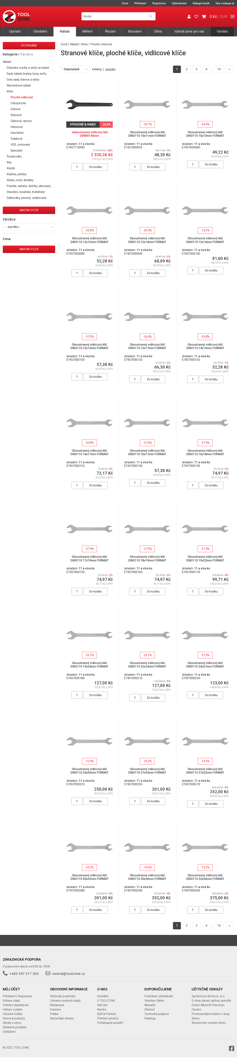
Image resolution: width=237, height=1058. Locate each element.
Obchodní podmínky (63, 996)
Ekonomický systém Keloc (209, 1023)
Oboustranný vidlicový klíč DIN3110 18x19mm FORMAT (147, 558)
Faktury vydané (12, 1009)
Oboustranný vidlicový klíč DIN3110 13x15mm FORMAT (90, 346)
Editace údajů (11, 1000)
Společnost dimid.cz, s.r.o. (208, 996)
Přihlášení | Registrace (17, 996)
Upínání (15, 31)
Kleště (11, 168)
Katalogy (150, 1018)
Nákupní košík (201, 3)
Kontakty (103, 996)
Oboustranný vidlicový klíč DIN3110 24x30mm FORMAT (90, 770)
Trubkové (16, 138)
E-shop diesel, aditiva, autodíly (211, 1000)
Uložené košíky (12, 1014)
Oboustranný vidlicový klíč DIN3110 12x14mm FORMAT (147, 240)
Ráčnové (16, 115)
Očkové (15, 109)
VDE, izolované (20, 144)
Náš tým (102, 1005)
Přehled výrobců (107, 1018)
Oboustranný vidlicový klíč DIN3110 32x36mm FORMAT (205, 877)
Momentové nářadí (19, 85)
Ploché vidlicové (22, 97)
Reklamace (57, 1005)
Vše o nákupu (225, 3)
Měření (87, 31)
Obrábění (40, 31)
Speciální (16, 150)
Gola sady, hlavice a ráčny (23, 79)
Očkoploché (18, 103)
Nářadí (65, 31)
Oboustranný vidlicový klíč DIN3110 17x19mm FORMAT (90, 558)
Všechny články (154, 1000)
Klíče (10, 91)
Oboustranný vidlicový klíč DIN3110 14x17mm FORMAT (90, 452)
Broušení (134, 31)
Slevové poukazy (14, 1018)
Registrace (159, 3)
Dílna (158, 31)
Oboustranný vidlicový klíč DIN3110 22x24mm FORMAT (147, 664)
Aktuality (150, 1005)
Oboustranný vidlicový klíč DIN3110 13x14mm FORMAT (205, 240)
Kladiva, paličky (16, 174)
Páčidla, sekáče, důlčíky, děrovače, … (30, 186)
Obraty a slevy (12, 1023)
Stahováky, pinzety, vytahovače (26, 198)
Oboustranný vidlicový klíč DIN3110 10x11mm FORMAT (147, 133)
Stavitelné (17, 133)
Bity (9, 162)
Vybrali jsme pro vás (189, 31)
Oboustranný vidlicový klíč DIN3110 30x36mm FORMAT (147, 877)
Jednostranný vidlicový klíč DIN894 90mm (89, 133)
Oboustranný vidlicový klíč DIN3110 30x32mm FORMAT (90, 877)
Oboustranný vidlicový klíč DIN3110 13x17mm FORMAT (147, 346)
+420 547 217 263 (24, 974)
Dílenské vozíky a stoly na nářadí (28, 67)
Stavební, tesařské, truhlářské (26, 192)
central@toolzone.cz (68, 974)
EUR (223, 16)
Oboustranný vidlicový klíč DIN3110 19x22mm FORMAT (205, 558)
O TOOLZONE (106, 1000)
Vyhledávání (179, 3)
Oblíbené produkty (14, 1027)
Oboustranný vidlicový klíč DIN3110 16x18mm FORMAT (205, 452)
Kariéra (101, 1009)
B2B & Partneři (106, 1014)
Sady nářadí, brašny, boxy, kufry (26, 73)
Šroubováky (14, 156)
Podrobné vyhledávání (158, 996)
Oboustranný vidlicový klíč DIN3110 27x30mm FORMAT (147, 770)
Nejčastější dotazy (62, 1018)
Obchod (149, 1009)
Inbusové (17, 127)
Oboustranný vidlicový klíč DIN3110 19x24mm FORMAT (90, 664)
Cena (7, 239)
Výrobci (222, 31)
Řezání (110, 31)
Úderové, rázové (21, 121)
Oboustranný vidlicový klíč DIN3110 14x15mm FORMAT (205, 346)
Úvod (125, 3)
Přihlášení (140, 3)
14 (219, 69)
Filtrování (29, 45)
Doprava (55, 1009)
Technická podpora (156, 1014)
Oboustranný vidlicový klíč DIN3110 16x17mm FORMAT (147, 452)
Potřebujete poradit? (110, 1023)
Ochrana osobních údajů (65, 1000)
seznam (110, 69)
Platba (54, 1014)
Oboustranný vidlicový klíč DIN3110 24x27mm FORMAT (205, 664)
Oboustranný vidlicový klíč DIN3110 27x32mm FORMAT (205, 770)
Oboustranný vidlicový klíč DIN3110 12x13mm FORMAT (90, 240)
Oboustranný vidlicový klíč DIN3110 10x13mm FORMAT (205, 133)
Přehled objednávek (16, 1005)
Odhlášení (9, 1031)
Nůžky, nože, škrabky (20, 180)
